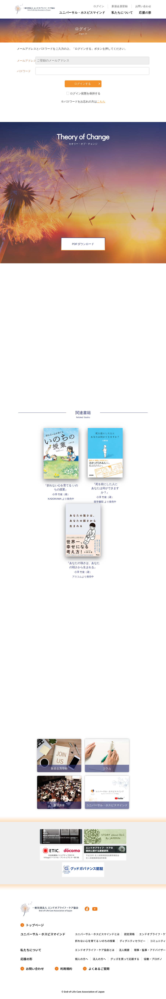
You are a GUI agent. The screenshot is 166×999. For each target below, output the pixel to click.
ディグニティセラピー (133, 941)
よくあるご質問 (98, 968)
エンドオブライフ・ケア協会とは (94, 950)
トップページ (35, 925)
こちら (101, 101)
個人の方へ (81, 959)
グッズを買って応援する (124, 959)
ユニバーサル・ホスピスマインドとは (97, 934)
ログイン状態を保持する (85, 93)
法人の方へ (99, 959)
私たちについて (122, 12)
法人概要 (124, 950)
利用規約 (66, 968)
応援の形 (145, 12)
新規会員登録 (120, 6)
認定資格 (129, 934)
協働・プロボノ (153, 959)
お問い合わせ (143, 6)
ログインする (82, 83)
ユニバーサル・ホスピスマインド (82, 12)
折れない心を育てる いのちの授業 (95, 941)
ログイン (98, 6)
